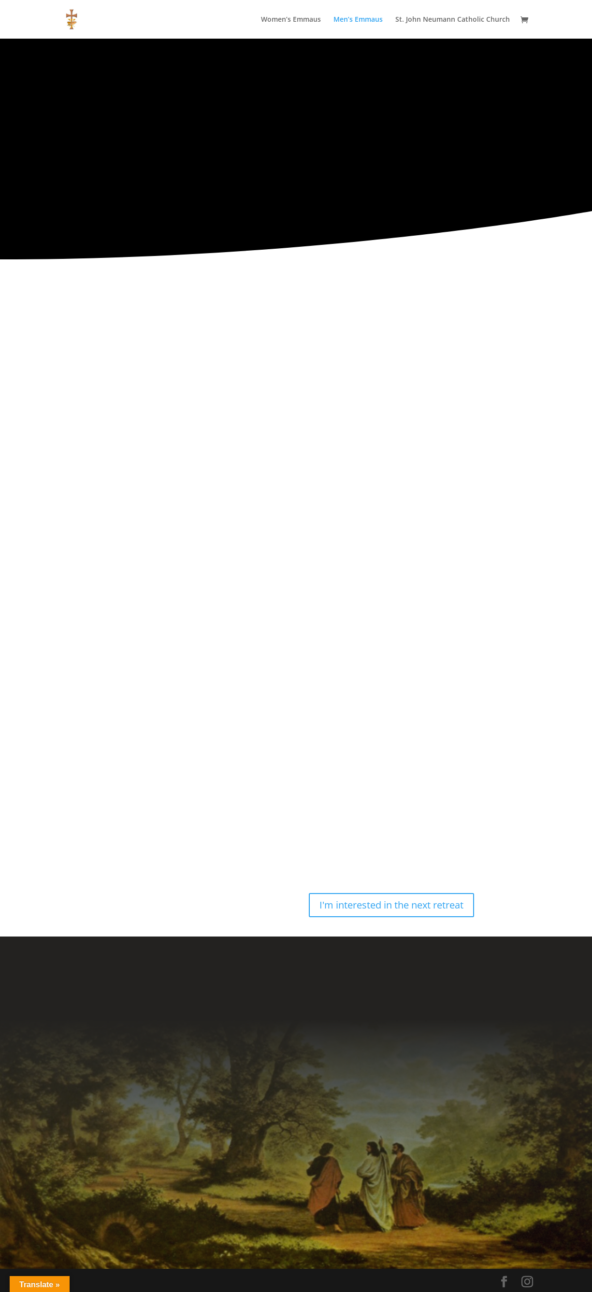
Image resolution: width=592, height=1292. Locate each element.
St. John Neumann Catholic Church (452, 20)
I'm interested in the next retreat (391, 904)
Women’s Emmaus (291, 20)
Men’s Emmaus (358, 20)
